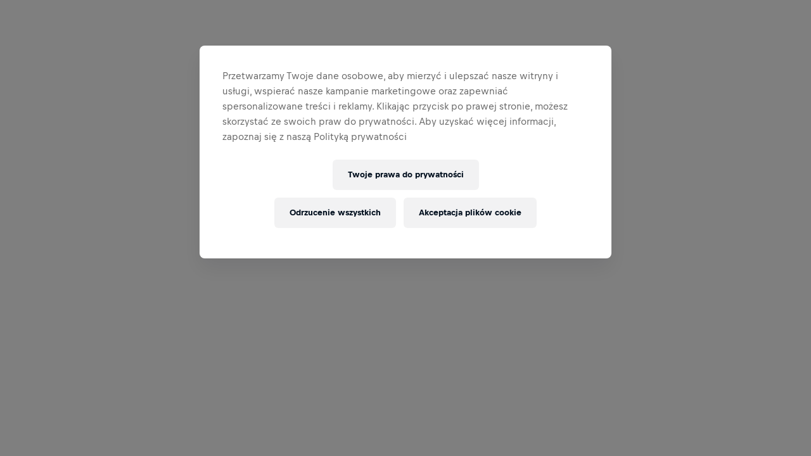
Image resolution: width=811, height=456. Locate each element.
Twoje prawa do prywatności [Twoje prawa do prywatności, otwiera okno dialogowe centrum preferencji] (406, 174)
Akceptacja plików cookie (470, 212)
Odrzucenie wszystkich (335, 212)
